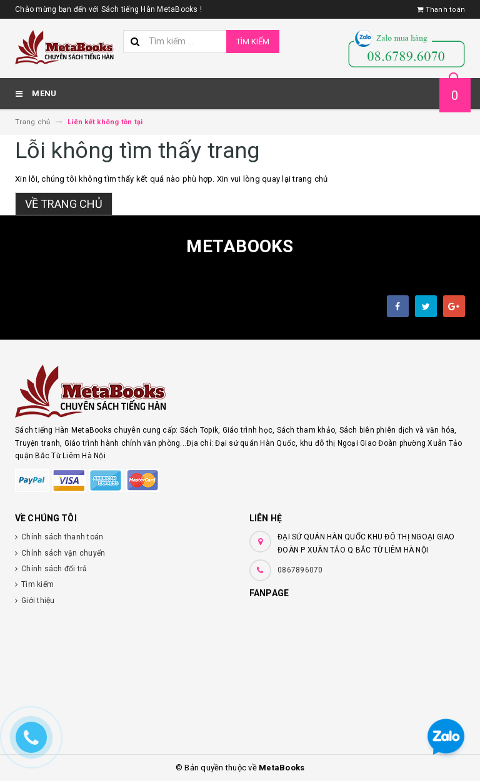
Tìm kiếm (252, 41)
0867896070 (300, 570)
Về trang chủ (63, 203)
